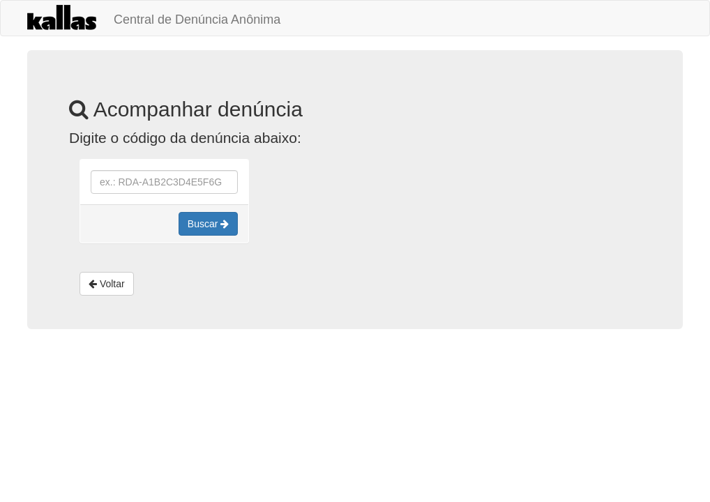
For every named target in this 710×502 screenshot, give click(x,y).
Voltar (107, 283)
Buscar (208, 223)
